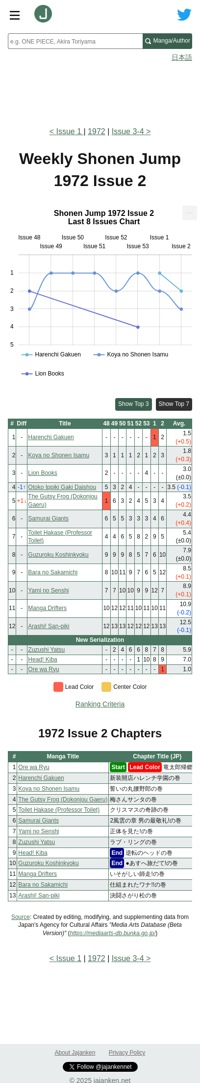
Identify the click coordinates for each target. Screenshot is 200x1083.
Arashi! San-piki (48, 626)
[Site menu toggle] (14, 14)
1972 (96, 131)
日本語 (182, 57)
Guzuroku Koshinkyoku (58, 554)
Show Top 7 (174, 403)
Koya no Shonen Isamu (58, 455)
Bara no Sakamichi (52, 572)
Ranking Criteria (100, 704)
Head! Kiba (42, 659)
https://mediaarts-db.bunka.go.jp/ (113, 933)
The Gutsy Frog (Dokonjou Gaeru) (62, 799)
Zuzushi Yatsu (46, 649)
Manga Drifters (47, 608)
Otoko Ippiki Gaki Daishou (62, 487)
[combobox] (75, 41)
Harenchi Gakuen (51, 437)
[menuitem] (189, 213)
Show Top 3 (133, 403)
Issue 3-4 (128, 131)
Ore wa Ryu (43, 669)
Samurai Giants (48, 518)
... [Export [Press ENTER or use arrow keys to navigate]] (189, 211)
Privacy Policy (127, 1052)
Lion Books (42, 473)
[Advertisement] (100, 91)
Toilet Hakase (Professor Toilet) (59, 809)
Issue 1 (69, 131)
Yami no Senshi (48, 590)
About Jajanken (75, 1052)
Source (20, 917)
